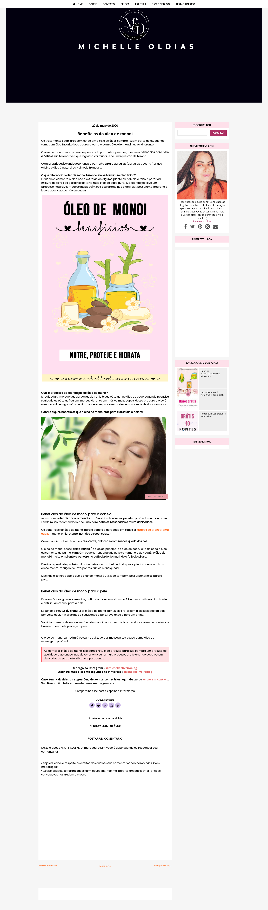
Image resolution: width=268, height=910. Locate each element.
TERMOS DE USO (185, 4)
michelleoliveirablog (138, 672)
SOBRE (93, 4)
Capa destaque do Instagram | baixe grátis (212, 393)
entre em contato (155, 679)
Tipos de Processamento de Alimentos (210, 374)
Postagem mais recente (48, 866)
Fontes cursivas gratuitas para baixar (213, 415)
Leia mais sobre (202, 221)
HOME (78, 4)
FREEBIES (140, 4)
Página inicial (105, 866)
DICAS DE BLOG (161, 4)
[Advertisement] (134, 90)
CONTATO (109, 4)
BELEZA (125, 4)
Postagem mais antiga (162, 866)
